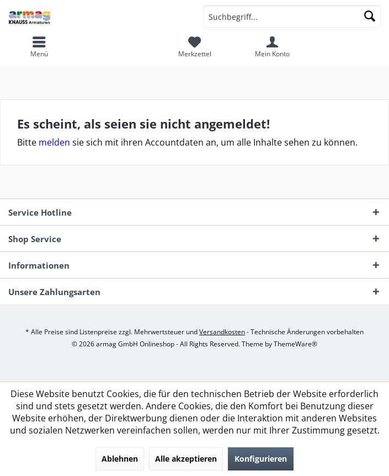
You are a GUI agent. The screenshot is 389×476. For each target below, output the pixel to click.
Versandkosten (222, 331)
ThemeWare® (295, 344)
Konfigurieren (261, 458)
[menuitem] (194, 47)
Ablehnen (120, 458)
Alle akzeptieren (186, 458)
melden (54, 142)
